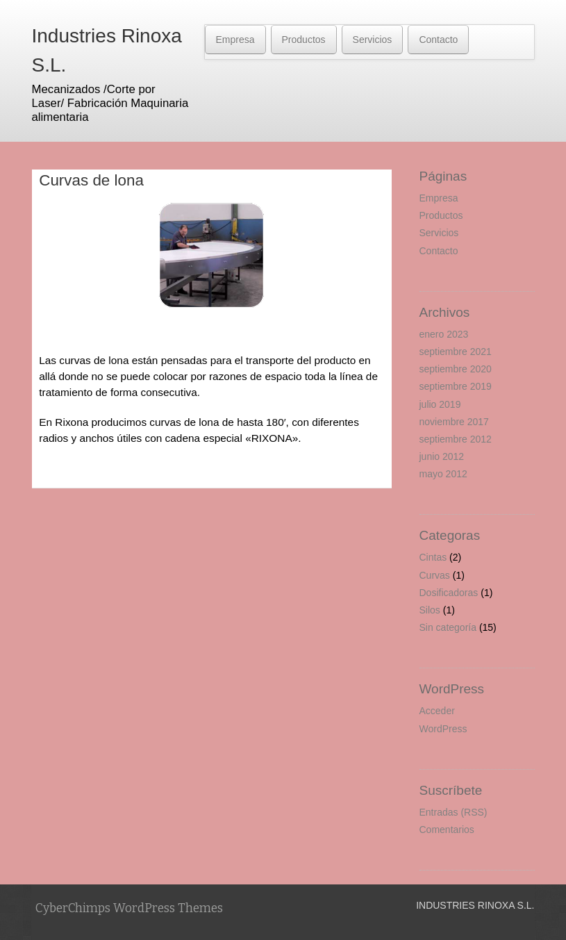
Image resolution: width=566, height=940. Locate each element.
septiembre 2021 (455, 351)
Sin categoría (448, 627)
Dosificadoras (448, 592)
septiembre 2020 (455, 368)
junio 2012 (442, 456)
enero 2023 (444, 334)
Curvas (434, 575)
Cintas (433, 557)
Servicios (372, 39)
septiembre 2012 (455, 439)
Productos (304, 39)
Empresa (235, 39)
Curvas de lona (91, 180)
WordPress (443, 728)
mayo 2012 (443, 473)
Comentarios (446, 829)
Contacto (438, 39)
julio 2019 (440, 404)
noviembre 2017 (454, 421)
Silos (429, 610)
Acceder (437, 710)
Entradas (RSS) (453, 812)
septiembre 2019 (455, 386)
